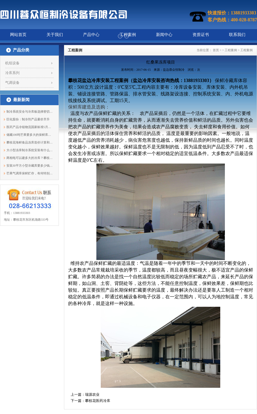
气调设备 (12, 83)
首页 (216, 50)
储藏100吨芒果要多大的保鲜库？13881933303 (29, 135)
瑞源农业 (92, 395)
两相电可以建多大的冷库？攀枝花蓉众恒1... (29, 158)
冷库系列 (12, 73)
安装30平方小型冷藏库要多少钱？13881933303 (29, 165)
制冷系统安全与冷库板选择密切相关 (29, 111)
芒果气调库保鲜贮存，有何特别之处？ (29, 173)
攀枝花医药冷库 (97, 401)
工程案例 (231, 50)
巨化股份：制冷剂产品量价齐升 (28, 119)
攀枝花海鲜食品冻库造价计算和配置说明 (29, 142)
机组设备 (12, 63)
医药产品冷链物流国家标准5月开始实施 (29, 127)
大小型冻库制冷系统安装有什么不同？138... (29, 150)
